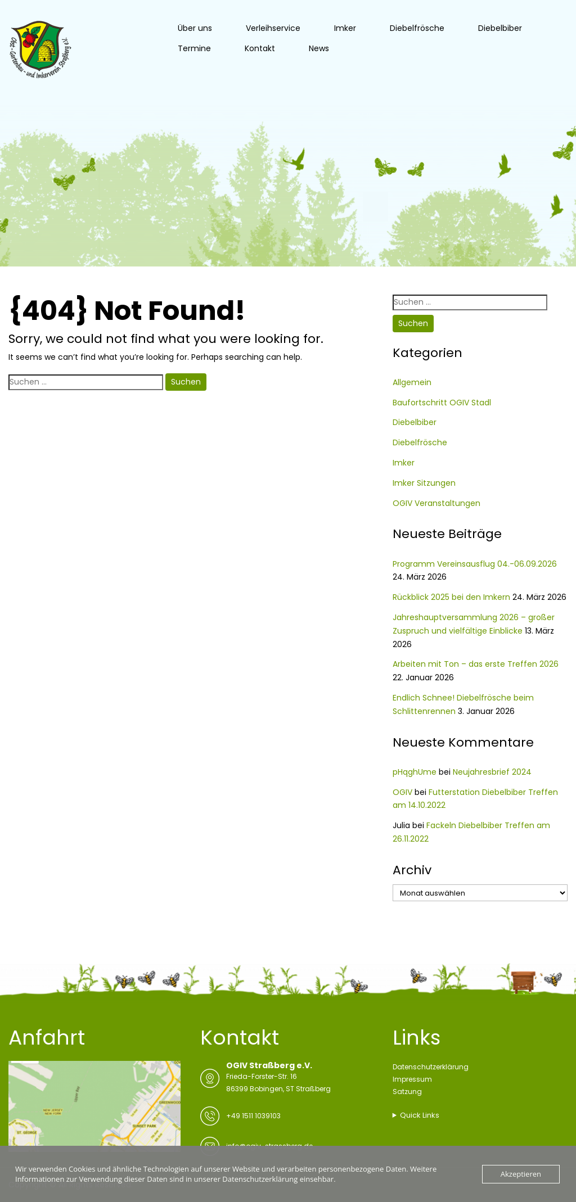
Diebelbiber (500, 28)
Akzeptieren (521, 1174)
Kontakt (260, 48)
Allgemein (412, 382)
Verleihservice (273, 28)
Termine (194, 48)
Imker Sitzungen (424, 483)
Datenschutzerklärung (431, 1067)
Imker (345, 28)
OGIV (402, 792)
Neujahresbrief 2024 (492, 772)
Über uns (195, 28)
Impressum (412, 1079)
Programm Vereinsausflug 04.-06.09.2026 (475, 564)
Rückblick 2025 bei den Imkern (451, 597)
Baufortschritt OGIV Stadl (442, 402)
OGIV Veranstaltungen (436, 503)
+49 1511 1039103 (253, 1115)
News (319, 48)
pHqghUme (414, 772)
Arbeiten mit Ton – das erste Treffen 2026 (476, 664)
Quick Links (419, 1115)
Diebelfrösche (417, 28)
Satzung (407, 1091)
